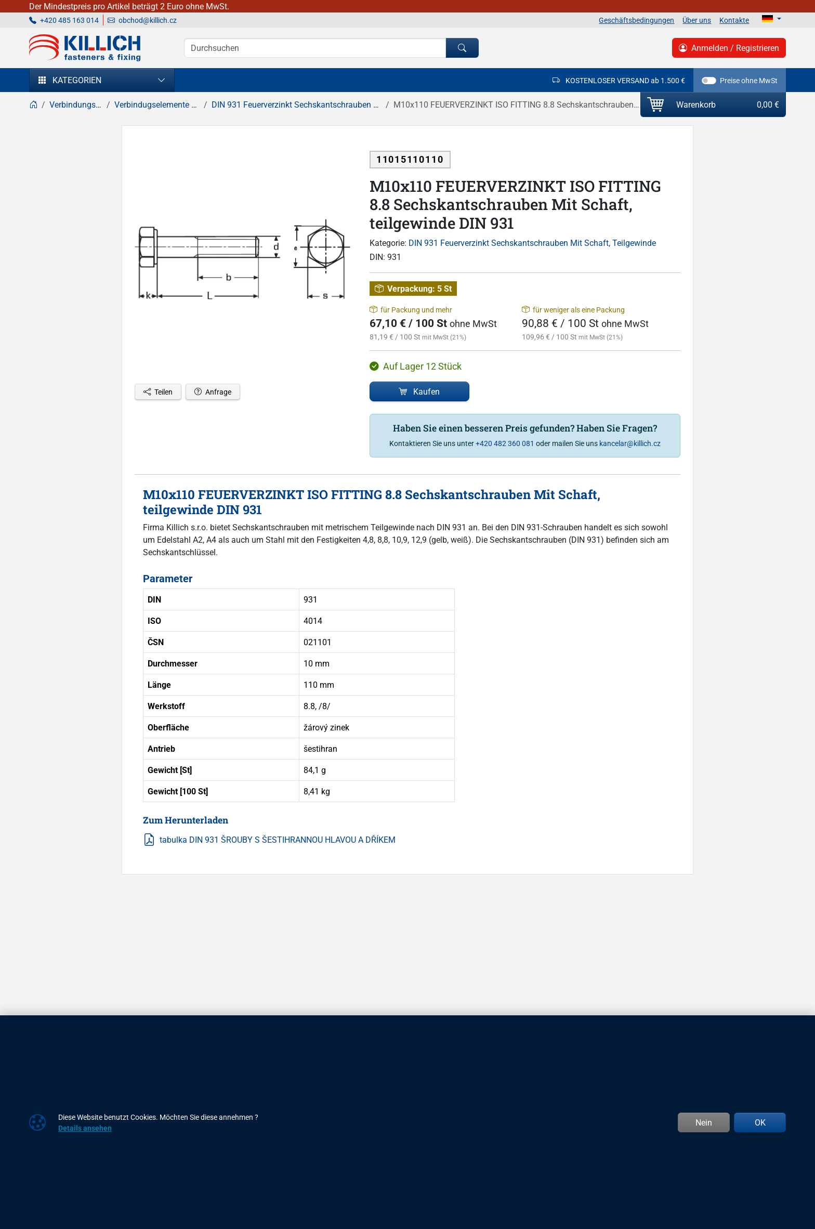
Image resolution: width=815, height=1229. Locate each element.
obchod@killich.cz (142, 20)
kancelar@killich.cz (630, 443)
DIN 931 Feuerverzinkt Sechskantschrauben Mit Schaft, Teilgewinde (532, 243)
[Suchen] (462, 48)
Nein (703, 1122)
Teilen (158, 391)
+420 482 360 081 (505, 443)
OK (760, 1122)
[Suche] (315, 48)
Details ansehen (85, 1127)
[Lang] (771, 19)
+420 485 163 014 (64, 20)
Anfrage (212, 391)
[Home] (33, 104)
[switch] (709, 80)
